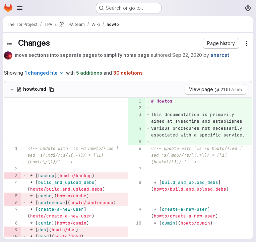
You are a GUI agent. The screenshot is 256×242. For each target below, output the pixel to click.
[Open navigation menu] (19, 8)
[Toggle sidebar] (9, 43)
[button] (221, 43)
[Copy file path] (51, 89)
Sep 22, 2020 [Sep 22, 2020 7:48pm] (187, 55)
